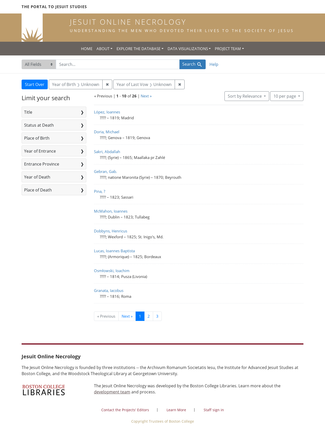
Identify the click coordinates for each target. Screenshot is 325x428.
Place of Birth (37, 138)
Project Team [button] (228, 48)
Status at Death (39, 125)
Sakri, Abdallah (107, 151)
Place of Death (38, 190)
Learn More (176, 409)
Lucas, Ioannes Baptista (114, 250)
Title (28, 112)
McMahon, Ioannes (110, 211)
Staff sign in (214, 409)
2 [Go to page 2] (149, 316)
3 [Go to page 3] (157, 316)
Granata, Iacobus (108, 290)
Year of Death (37, 177)
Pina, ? (99, 191)
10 (285, 96)
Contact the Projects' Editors (125, 409)
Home (86, 48)
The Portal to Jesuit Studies (54, 6)
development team (112, 392)
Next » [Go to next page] (127, 316)
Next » (146, 95)
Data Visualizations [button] (188, 48)
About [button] (102, 48)
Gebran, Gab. (105, 171)
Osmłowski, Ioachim (111, 270)
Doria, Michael (106, 131)
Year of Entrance (40, 151)
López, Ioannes (107, 111)
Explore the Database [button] (138, 48)
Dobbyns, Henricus (110, 230)
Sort (245, 96)
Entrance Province (41, 164)
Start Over (34, 84)
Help (213, 64)
